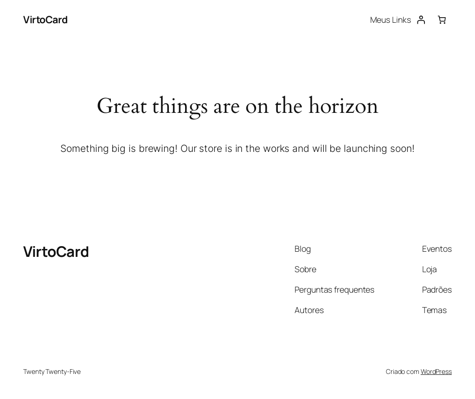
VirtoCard (45, 19)
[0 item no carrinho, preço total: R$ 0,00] (441, 19)
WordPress (436, 371)
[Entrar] (421, 19)
